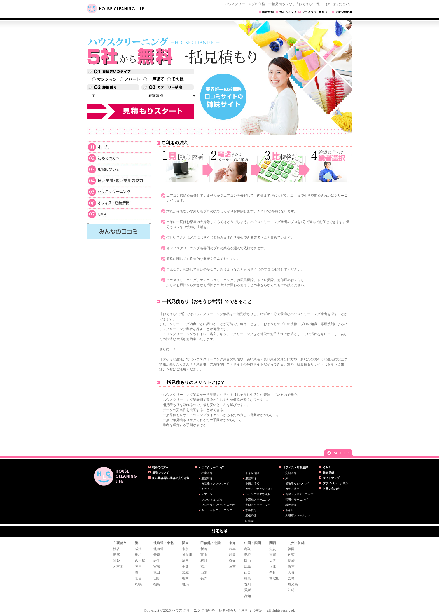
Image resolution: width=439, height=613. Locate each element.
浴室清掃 (250, 478)
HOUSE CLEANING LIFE (117, 8)
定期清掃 (290, 473)
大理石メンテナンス (297, 515)
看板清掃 (290, 504)
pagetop (338, 452)
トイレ (289, 510)
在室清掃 (207, 473)
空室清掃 (207, 478)
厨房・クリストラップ (299, 494)
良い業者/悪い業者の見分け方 (170, 478)
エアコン (207, 494)
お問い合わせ (331, 488)
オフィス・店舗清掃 (119, 202)
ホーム (119, 146)
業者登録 (328, 472)
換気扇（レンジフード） (216, 483)
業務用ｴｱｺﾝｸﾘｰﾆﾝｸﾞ (297, 483)
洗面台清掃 (252, 483)
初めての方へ (119, 157)
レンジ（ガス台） (212, 499)
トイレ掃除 (252, 473)
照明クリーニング (296, 499)
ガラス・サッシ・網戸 (259, 488)
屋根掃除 (250, 515)
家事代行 (250, 510)
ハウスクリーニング (119, 191)
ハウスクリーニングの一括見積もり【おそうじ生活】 (115, 476)
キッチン (207, 488)
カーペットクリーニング (216, 510)
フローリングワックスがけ (218, 504)
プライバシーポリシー (337, 483)
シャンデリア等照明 (257, 494)
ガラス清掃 (292, 488)
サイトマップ (331, 478)
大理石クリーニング (257, 504)
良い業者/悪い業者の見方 (119, 180)
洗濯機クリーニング (257, 499)
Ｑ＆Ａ (119, 214)
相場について (119, 169)
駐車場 (249, 520)
